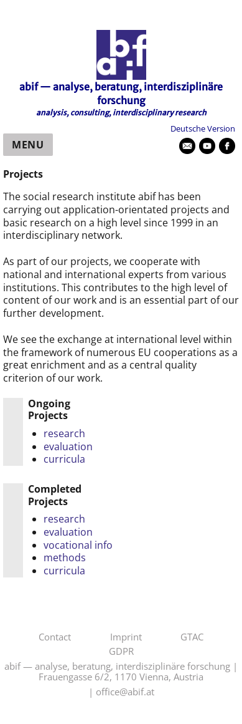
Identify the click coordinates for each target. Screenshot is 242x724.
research (64, 433)
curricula (64, 459)
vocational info (78, 545)
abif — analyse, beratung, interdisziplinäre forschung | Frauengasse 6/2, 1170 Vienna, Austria (121, 672)
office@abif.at (125, 692)
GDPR (121, 651)
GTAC (191, 637)
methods (65, 557)
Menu (28, 145)
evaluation (68, 446)
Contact (55, 637)
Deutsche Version (202, 128)
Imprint (126, 637)
